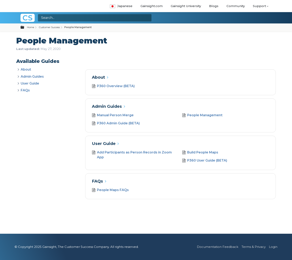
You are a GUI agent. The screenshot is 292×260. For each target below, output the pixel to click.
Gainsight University (186, 6)
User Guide (30, 83)
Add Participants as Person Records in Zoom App (132, 155)
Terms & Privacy (254, 247)
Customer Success (49, 27)
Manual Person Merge (113, 115)
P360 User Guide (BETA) (204, 161)
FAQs (25, 90)
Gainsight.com (152, 6)
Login (273, 247)
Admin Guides (32, 76)
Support (259, 6)
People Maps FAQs (110, 190)
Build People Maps (200, 153)
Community (236, 6)
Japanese (121, 6)
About (26, 69)
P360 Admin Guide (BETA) (116, 124)
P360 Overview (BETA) (113, 86)
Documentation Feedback (217, 247)
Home (30, 27)
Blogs (213, 6)
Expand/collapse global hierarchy (24, 27)
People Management (202, 115)
